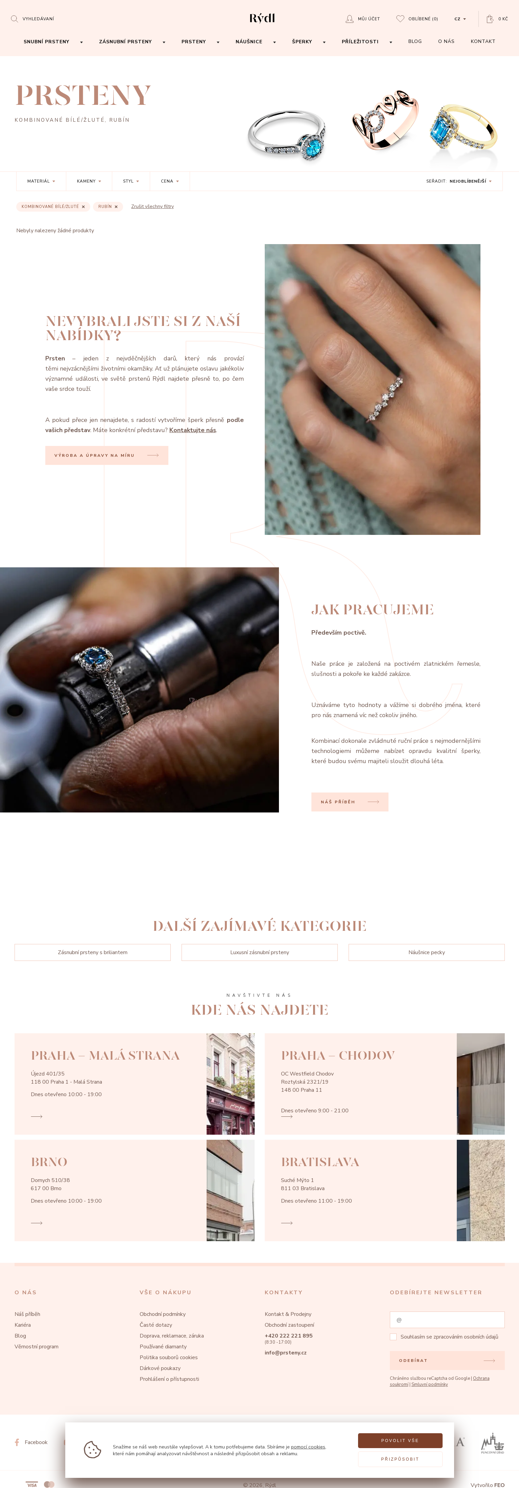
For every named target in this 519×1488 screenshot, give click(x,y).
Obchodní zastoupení (289, 1325)
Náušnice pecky (426, 952)
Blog (20, 1336)
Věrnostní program (36, 1346)
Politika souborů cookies (169, 1357)
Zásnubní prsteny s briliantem (92, 952)
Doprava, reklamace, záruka (172, 1336)
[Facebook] (31, 1442)
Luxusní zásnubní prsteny (259, 952)
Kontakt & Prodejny (288, 1314)
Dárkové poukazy (160, 1368)
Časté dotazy (156, 1325)
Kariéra (23, 1325)
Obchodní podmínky (163, 1314)
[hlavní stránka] (262, 24)
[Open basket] (497, 19)
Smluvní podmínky (429, 1384)
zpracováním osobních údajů (465, 1337)
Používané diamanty (163, 1346)
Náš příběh (27, 1314)
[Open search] (32, 18)
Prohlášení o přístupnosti (169, 1379)
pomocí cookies (308, 1446)
